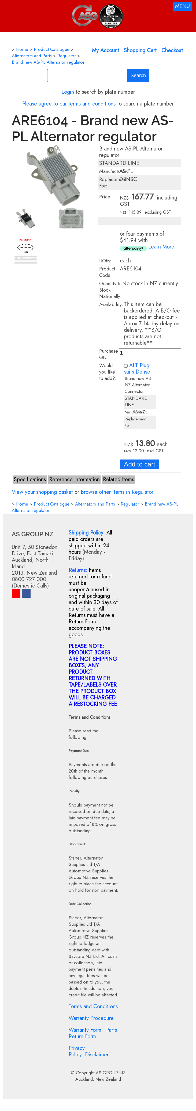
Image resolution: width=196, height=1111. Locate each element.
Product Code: (107, 272)
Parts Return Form (93, 1033)
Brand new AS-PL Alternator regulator (48, 62)
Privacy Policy (77, 1051)
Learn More (161, 247)
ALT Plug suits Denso (137, 368)
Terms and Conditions (93, 1006)
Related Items (118, 479)
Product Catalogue (51, 49)
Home (22, 49)
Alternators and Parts (32, 55)
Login (67, 92)
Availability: (111, 304)
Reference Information (74, 479)
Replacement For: (112, 182)
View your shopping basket (42, 492)
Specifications (30, 479)
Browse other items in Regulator (117, 492)
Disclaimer (97, 1055)
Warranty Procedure (91, 1018)
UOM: (105, 260)
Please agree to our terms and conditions (69, 104)
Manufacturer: (113, 171)
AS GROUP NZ (110, 1072)
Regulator (66, 55)
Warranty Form (85, 1030)
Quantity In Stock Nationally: (110, 290)
